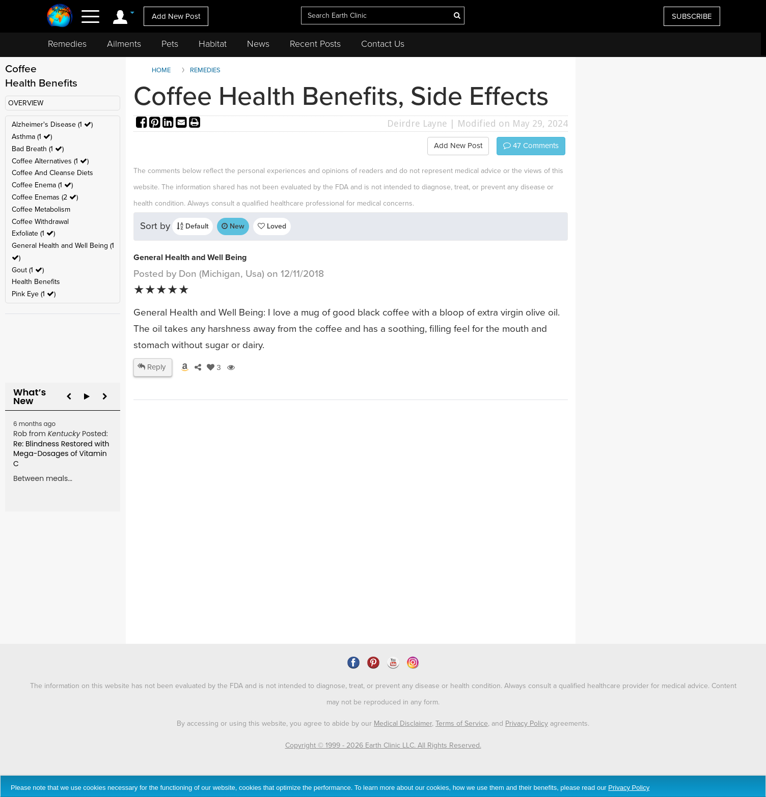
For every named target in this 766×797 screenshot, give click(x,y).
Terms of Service (461, 723)
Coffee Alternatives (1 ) (50, 161)
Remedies (67, 43)
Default (192, 226)
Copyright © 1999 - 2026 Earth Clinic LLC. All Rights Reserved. (383, 745)
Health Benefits (36, 281)
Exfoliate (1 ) (33, 233)
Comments (531, 145)
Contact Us (382, 43)
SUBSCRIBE (692, 16)
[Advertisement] (319, 556)
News (258, 43)
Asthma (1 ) (32, 136)
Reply (152, 367)
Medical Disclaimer (403, 723)
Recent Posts (315, 43)
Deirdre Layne (417, 123)
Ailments (124, 43)
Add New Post (176, 16)
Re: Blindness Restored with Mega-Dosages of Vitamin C (61, 454)
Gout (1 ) (28, 270)
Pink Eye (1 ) (34, 294)
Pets (169, 43)
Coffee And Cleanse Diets (52, 172)
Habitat (213, 43)
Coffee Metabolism (41, 209)
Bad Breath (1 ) (38, 149)
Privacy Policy (526, 723)
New (233, 226)
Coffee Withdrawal (40, 221)
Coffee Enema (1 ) (42, 185)
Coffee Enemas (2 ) (45, 197)
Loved (272, 226)
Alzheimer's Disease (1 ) (52, 124)
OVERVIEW (25, 103)
